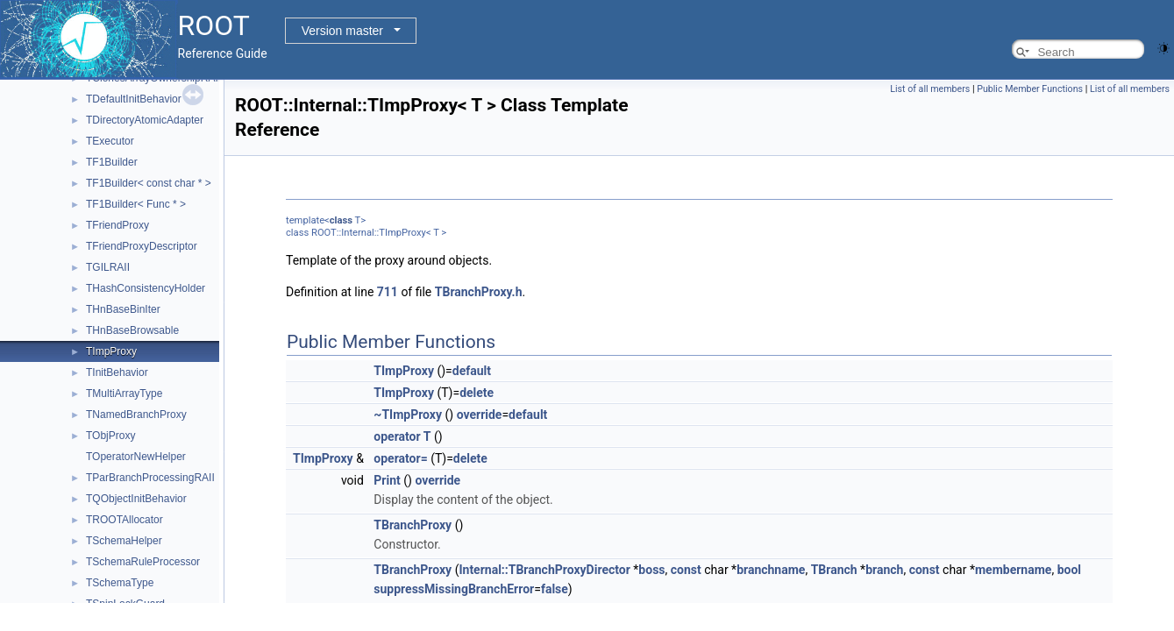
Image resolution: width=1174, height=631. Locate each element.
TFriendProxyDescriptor (141, 246)
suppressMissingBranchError (454, 589)
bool (1069, 570)
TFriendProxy (117, 225)
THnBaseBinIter (123, 309)
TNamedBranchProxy (136, 414)
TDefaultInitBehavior (133, 99)
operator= (400, 458)
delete (476, 393)
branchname (770, 570)
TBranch (834, 570)
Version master (342, 31)
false (554, 589)
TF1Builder (112, 162)
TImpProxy (111, 351)
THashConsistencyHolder (145, 288)
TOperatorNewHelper (136, 456)
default (471, 371)
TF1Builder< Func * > (136, 204)
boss (651, 570)
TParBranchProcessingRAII (150, 477)
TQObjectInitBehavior (136, 499)
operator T (402, 436)
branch (884, 570)
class (341, 220)
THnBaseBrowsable (132, 330)
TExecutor (110, 141)
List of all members (930, 89)
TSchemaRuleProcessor (143, 562)
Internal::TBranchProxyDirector (544, 570)
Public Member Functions (1030, 89)
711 (387, 292)
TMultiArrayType (124, 393)
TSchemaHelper (124, 541)
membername (1013, 570)
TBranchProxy (413, 525)
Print (387, 480)
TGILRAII (108, 267)
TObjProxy (110, 435)
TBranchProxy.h (479, 292)
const (686, 570)
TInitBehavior (117, 372)
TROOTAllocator (124, 520)
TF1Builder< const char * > (148, 183)
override (479, 415)
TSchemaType (119, 583)
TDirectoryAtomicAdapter (144, 120)
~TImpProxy (408, 415)
